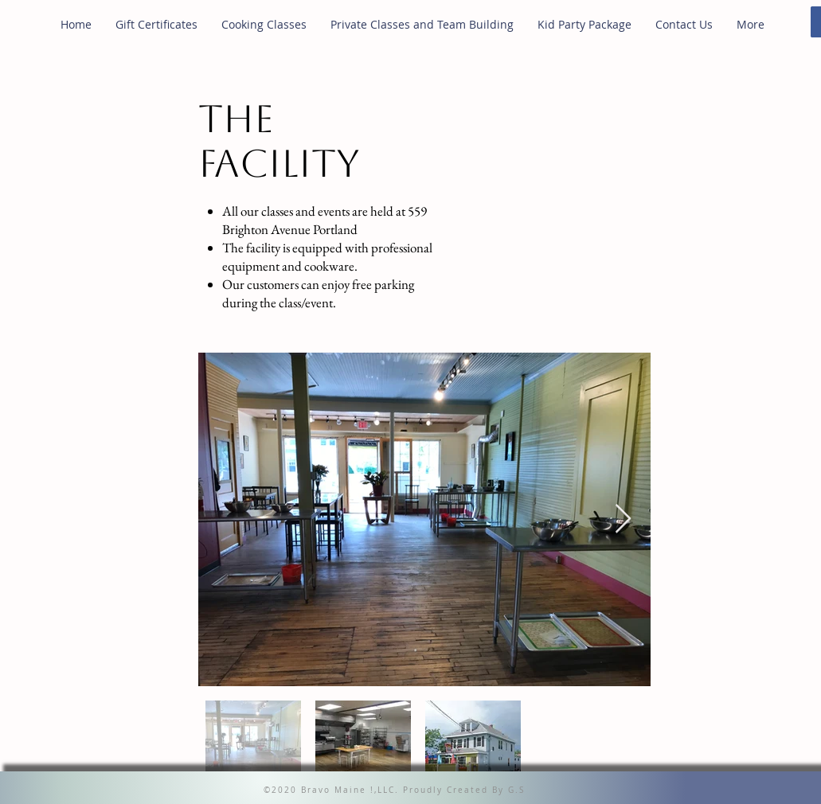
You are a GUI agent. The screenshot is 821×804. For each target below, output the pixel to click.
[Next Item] (623, 519)
